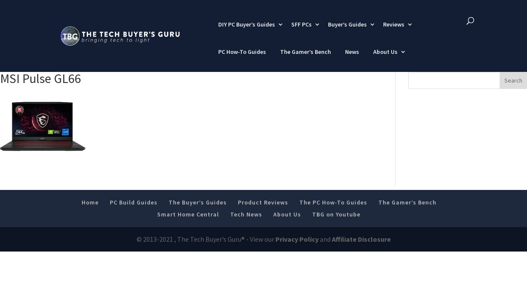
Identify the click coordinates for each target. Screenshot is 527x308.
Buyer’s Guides (347, 24)
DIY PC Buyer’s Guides (246, 24)
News (352, 52)
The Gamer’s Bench (305, 52)
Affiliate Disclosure (361, 239)
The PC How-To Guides (333, 202)
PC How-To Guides (242, 52)
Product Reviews (263, 202)
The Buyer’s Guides (198, 202)
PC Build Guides (134, 202)
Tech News (246, 214)
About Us (385, 52)
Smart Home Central (188, 214)
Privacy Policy (297, 239)
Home (90, 202)
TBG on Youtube (336, 214)
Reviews (393, 24)
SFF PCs (301, 24)
